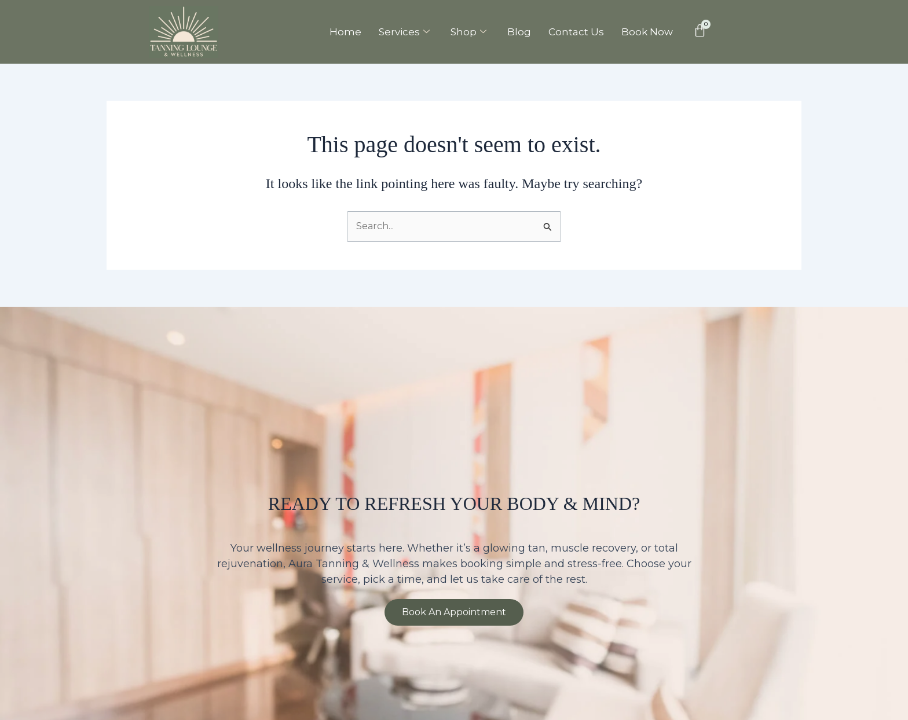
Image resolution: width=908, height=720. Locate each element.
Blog (519, 32)
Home (345, 32)
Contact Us (576, 32)
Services (404, 31)
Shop (468, 31)
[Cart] (699, 30)
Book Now (647, 32)
